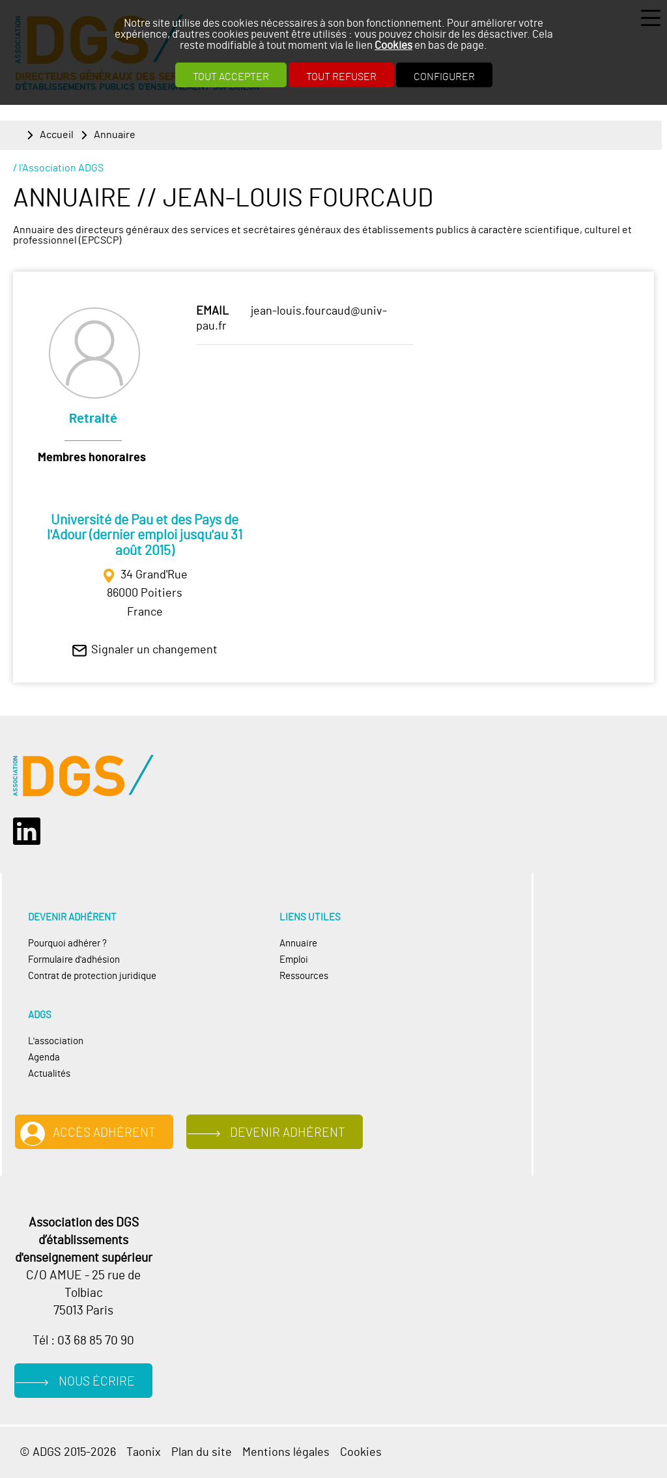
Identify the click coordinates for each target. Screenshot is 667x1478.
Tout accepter (231, 77)
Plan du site (201, 1452)
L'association (55, 1041)
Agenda (44, 1057)
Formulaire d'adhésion (74, 960)
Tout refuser (341, 77)
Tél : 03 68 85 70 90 (83, 1341)
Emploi (293, 960)
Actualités (49, 1074)
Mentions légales (286, 1452)
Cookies (393, 45)
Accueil (57, 135)
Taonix (143, 1452)
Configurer (444, 77)
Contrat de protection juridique (92, 976)
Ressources (303, 976)
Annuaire (114, 135)
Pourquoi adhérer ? (67, 943)
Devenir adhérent (287, 1133)
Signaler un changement (154, 650)
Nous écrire (97, 1382)
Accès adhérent (104, 1133)
